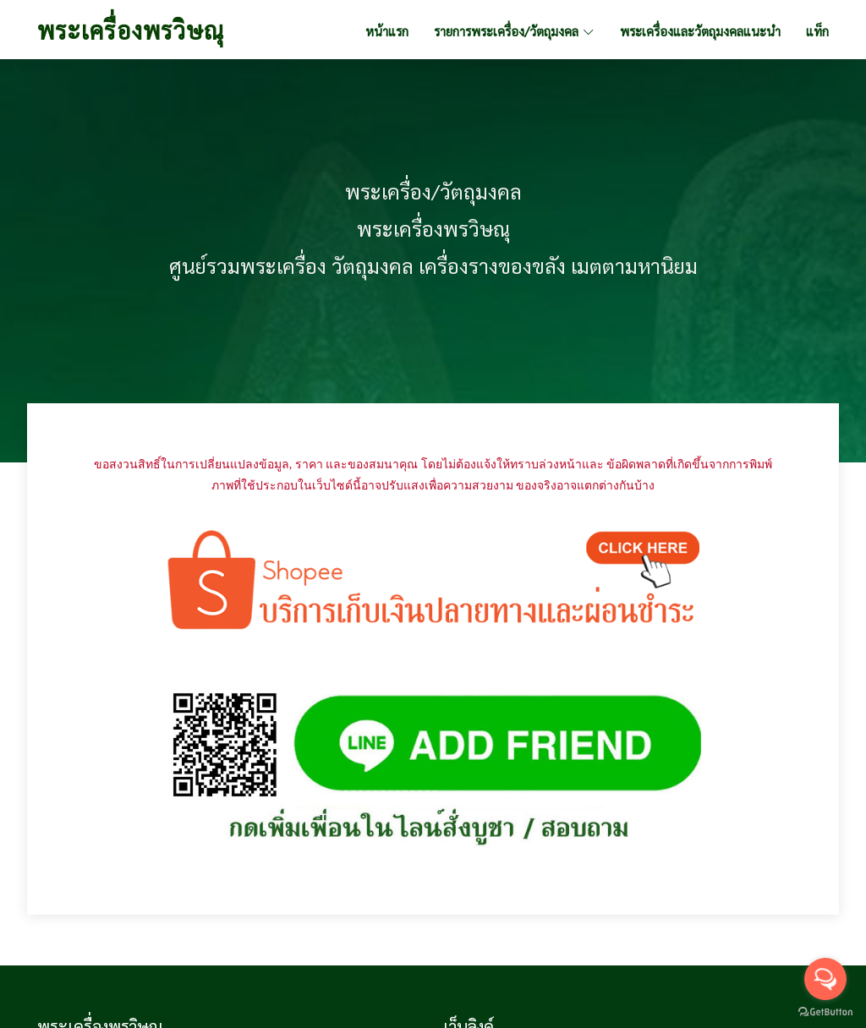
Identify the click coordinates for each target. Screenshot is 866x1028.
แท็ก (817, 31)
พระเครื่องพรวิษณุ (130, 29)
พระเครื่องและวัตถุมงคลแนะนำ (700, 31)
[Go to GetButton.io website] (825, 1011)
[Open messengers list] (825, 979)
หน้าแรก (386, 31)
